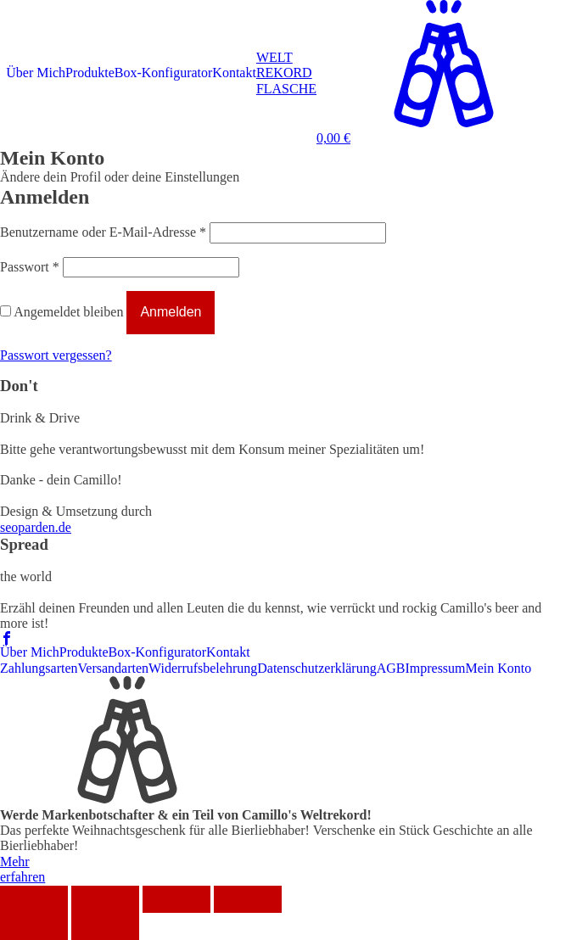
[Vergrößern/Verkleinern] (248, 899)
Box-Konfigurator (164, 72)
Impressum (435, 668)
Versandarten (113, 668)
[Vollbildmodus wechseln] (176, 899)
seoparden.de (35, 527)
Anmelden (170, 312)
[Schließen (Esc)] (34, 899)
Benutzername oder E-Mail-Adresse (103, 232)
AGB (391, 668)
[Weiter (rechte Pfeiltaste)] (105, 926)
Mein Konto (499, 668)
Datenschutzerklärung (316, 668)
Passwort (29, 267)
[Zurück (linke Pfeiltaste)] (34, 926)
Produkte (90, 72)
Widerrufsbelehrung (202, 668)
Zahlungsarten (39, 668)
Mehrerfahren (22, 869)
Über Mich (35, 72)
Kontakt (234, 72)
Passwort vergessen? (56, 355)
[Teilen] (105, 899)
